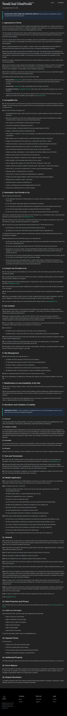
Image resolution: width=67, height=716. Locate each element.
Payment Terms (41, 95)
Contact (21, 701)
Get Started (60, 2)
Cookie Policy (18, 86)
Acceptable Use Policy (25, 89)
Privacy (54, 699)
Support (38, 701)
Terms (54, 701)
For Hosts (10, 2)
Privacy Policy (18, 79)
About (24, 2)
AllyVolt (12, 30)
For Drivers (18, 2)
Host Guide (38, 699)
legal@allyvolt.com (29, 216)
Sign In (52, 2)
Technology (31, 2)
